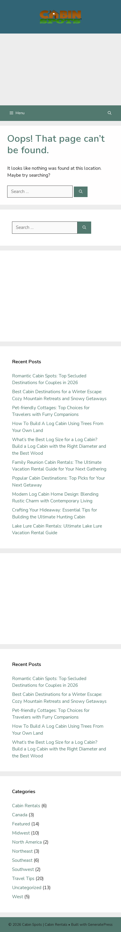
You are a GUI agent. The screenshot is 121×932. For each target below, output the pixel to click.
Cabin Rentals (26, 806)
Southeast (22, 860)
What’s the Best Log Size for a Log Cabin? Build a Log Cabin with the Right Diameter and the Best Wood (59, 446)
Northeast (22, 851)
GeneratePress (100, 924)
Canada (19, 815)
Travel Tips (23, 878)
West (17, 897)
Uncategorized (26, 888)
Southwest (23, 869)
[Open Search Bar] (109, 113)
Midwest (21, 833)
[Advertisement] (60, 69)
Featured (21, 824)
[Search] (81, 192)
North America (27, 842)
